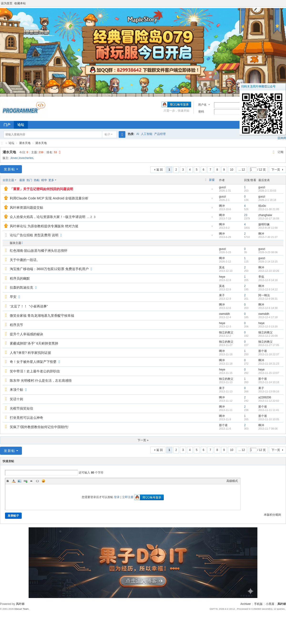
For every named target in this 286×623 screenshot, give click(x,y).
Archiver (245, 604)
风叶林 (2, 143)
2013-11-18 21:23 (268, 363)
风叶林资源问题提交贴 (26, 207)
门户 (7, 125)
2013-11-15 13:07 (268, 372)
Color (13, 481)
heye (222, 276)
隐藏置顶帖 (212, 190)
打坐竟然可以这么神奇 (26, 418)
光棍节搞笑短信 (21, 408)
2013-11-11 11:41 (268, 410)
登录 (117, 497)
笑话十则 (16, 399)
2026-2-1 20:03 (267, 190)
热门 (29, 180)
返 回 (159, 169)
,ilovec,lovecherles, (22, 158)
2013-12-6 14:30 (268, 308)
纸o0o (262, 206)
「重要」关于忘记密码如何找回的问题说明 (41, 189)
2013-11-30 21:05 (268, 209)
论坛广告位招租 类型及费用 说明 (34, 235)
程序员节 (16, 325)
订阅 (280, 152)
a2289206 (264, 397)
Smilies (43, 481)
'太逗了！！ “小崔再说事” (29, 306)
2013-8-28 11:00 (268, 227)
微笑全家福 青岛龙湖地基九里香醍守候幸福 (42, 315)
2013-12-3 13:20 (268, 326)
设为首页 (6, 3)
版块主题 (15, 243)
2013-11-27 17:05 (268, 345)
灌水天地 (25, 143)
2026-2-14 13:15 (268, 261)
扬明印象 (264, 224)
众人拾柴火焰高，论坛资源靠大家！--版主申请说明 (47, 217)
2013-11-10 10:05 (268, 419)
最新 (22, 180)
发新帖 (9, 169)
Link (25, 481)
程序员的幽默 (20, 278)
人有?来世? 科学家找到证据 (30, 353)
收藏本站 (20, 3)
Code (37, 481)
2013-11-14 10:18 (268, 382)
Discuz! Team (21, 609)
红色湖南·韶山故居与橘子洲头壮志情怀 (38, 250)
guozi (222, 187)
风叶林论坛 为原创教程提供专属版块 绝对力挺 (44, 226)
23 (245, 215)
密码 (201, 111)
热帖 (37, 180)
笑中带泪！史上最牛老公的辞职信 (35, 371)
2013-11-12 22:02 (268, 400)
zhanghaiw (265, 215)
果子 (222, 295)
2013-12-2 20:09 (268, 335)
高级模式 (232, 481)
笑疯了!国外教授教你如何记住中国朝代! (39, 427)
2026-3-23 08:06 (268, 252)
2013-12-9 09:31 (268, 298)
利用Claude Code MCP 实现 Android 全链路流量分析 (49, 198)
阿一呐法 (264, 295)
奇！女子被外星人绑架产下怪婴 (33, 362)
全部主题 (8, 180)
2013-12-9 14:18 (268, 280)
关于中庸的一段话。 (25, 260)
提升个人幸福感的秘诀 (26, 334)
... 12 (242, 169)
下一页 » (143, 440)
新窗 (212, 180)
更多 (51, 180)
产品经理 (160, 134)
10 (231, 169)
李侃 (261, 276)
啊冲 (222, 206)
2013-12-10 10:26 (268, 270)
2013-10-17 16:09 (268, 218)
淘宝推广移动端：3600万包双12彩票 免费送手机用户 (49, 269)
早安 (13, 297)
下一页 (275, 169)
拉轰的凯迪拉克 (21, 287)
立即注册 (127, 497)
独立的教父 (226, 332)
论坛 (20, 125)
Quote (31, 481)
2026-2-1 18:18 (267, 199)
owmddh (224, 314)
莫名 (222, 267)
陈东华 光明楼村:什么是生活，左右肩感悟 (41, 380)
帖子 (107, 134)
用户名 (202, 104)
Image (19, 481)
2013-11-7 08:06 (268, 428)
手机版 (258, 604)
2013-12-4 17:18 (268, 317)
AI (137, 134)
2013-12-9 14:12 (268, 289)
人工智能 (146, 134)
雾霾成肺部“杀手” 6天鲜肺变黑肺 (34, 343)
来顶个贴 (16, 389)
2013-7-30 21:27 (268, 237)
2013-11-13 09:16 (268, 391)
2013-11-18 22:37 (268, 354)
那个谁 (262, 351)
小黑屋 (270, 604)
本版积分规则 (272, 514)
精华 (44, 180)
